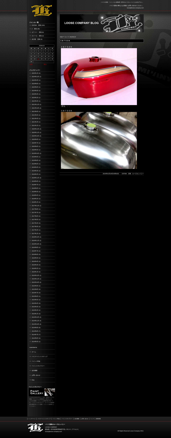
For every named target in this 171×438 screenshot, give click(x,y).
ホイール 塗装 (37, 36)
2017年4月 (35, 223)
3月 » (45, 64)
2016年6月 (35, 254)
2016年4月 (35, 261)
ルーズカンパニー (138, 173)
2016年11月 (35, 240)
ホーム (34, 352)
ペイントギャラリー (38, 366)
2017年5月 (35, 219)
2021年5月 (35, 115)
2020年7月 (35, 143)
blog (33, 380)
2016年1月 (35, 272)
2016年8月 (35, 247)
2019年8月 (35, 160)
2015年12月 (35, 275)
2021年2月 (35, 122)
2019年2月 (35, 174)
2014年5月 (35, 341)
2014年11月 (35, 320)
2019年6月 (35, 164)
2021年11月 (35, 104)
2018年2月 (35, 198)
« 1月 (31, 64)
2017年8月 (35, 209)
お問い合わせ (36, 375)
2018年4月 (35, 195)
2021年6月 (35, 111)
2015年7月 (35, 292)
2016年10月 (35, 244)
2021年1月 (35, 125)
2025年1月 (35, 73)
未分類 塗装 (36, 39)
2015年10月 (35, 282)
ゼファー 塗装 (37, 32)
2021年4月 (35, 118)
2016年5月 (35, 258)
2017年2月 (35, 230)
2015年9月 (35, 286)
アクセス (75, 429)
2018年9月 (35, 181)
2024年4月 (35, 80)
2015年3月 (35, 306)
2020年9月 (35, 139)
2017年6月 (35, 216)
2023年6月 (35, 87)
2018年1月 (35, 202)
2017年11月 (35, 205)
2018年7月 (35, 184)
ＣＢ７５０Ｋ (65, 41)
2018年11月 (35, 177)
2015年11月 (35, 279)
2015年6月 (35, 296)
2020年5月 (35, 150)
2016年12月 (35, 237)
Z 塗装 (34, 29)
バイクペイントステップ (39, 356)
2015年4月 (35, 303)
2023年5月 (35, 90)
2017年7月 (35, 212)
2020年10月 (35, 136)
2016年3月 (35, 265)
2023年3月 (35, 94)
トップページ (32, 418)
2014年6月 (35, 338)
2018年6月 (35, 188)
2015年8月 (35, 289)
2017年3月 (35, 226)
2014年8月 (35, 331)
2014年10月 (35, 324)
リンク (92, 418)
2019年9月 (35, 157)
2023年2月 (35, 97)
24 (38, 59)
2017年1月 (35, 233)
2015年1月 (35, 313)
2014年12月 (35, 317)
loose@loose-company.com (135, 8)
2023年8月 (35, 83)
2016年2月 (35, 268)
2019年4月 (35, 167)
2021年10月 (35, 108)
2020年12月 (35, 129)
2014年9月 (35, 327)
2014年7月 (35, 334)
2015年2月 (35, 310)
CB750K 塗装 (36, 25)
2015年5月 (35, 299)
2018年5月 (35, 191)
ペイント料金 (36, 361)
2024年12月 (35, 76)
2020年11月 (35, 132)
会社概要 (34, 370)
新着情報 (98, 418)
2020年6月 (35, 146)
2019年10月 (35, 153)
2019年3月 (35, 170)
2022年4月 (35, 101)
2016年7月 (35, 251)
